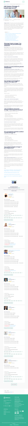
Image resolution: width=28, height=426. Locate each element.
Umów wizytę (10, 219)
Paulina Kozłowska (11, 224)
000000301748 (16, 419)
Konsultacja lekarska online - (8, 206)
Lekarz (12, 193)
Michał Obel (10, 194)
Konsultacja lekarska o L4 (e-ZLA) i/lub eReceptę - (11, 236)
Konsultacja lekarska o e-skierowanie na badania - (11, 233)
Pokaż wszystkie (16, 206)
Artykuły (5, 414)
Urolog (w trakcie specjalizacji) (15, 250)
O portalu (5, 410)
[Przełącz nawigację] (23, 2)
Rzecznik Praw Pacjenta (18, 403)
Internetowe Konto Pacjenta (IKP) (19, 404)
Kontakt (5, 413)
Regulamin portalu (17, 398)
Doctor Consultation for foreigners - (9, 338)
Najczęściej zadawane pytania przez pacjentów (19, 401)
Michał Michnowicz (11, 279)
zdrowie (8, 390)
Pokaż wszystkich (14, 384)
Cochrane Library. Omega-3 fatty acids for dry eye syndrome (12, 174)
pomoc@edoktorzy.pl (7, 402)
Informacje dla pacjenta (18, 405)
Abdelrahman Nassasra (12, 360)
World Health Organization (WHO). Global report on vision (11, 172)
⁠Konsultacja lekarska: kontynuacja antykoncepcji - (11, 289)
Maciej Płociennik (11, 307)
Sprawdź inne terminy (13, 243)
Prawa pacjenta (17, 406)
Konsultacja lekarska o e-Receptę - (9, 200)
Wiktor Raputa (10, 251)
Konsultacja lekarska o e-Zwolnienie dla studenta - (11, 203)
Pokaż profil (6, 219)
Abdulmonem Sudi (11, 332)
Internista (9, 193)
